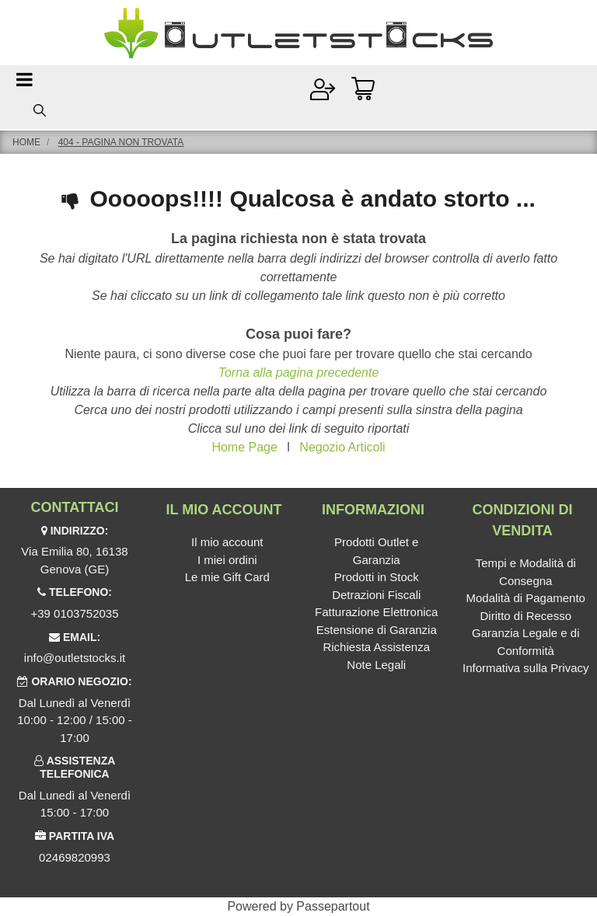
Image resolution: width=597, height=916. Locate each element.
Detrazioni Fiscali (376, 594)
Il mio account (227, 542)
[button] (39, 110)
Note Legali (376, 664)
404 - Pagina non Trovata (121, 142)
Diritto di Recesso (525, 615)
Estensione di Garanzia (376, 629)
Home (26, 142)
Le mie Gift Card (227, 576)
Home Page (244, 447)
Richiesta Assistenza (376, 646)
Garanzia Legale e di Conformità (525, 641)
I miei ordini (227, 559)
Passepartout (332, 906)
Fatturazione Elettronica (376, 611)
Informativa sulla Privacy (526, 667)
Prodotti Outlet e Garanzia (376, 550)
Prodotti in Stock (376, 576)
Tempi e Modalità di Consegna (526, 571)
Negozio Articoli (342, 447)
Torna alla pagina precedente (298, 372)
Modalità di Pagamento (525, 597)
